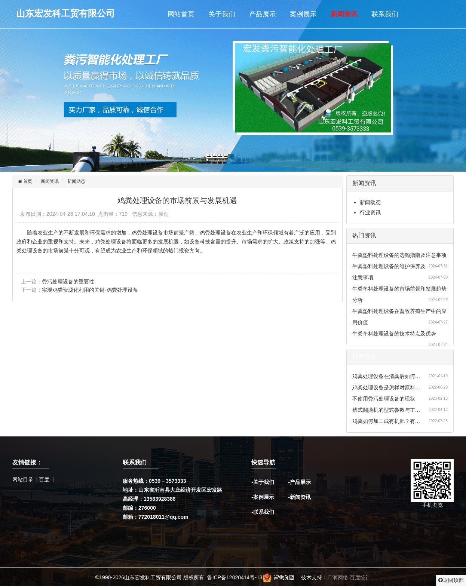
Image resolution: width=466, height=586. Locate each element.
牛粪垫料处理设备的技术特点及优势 (394, 334)
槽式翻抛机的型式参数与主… (386, 410)
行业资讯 (370, 212)
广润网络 (337, 577)
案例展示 (303, 14)
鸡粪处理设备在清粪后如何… (386, 376)
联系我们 (384, 14)
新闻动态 (76, 181)
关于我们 (221, 14)
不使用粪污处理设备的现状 (383, 399)
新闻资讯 (344, 14)
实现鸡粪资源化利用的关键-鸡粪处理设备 (90, 290)
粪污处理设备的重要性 (68, 282)
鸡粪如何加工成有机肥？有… (386, 421)
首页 (27, 181)
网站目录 (22, 479)
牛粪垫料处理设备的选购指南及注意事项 (399, 255)
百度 (44, 479)
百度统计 (360, 577)
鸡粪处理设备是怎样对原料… (386, 387)
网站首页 (181, 14)
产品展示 (262, 14)
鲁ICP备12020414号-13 (235, 577)
